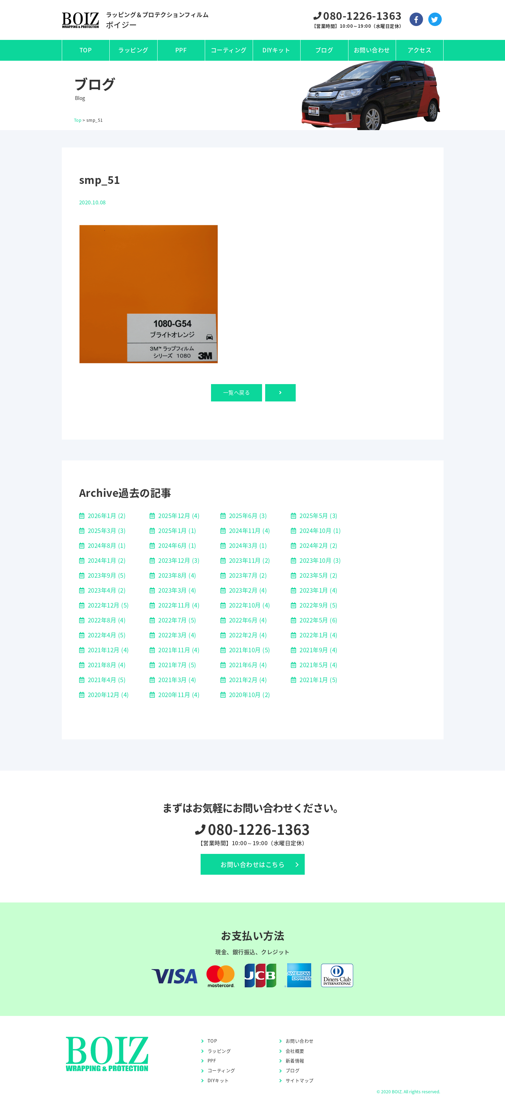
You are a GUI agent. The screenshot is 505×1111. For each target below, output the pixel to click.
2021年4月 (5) (106, 679)
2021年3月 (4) (176, 679)
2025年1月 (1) (176, 530)
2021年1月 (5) (318, 679)
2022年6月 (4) (247, 620)
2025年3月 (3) (106, 530)
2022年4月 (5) (106, 634)
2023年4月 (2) (106, 590)
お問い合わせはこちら (252, 864)
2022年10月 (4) (248, 605)
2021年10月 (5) (248, 649)
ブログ (324, 49)
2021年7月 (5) (176, 664)
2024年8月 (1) (106, 545)
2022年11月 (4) (178, 605)
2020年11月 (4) (178, 694)
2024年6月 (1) (176, 545)
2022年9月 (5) (318, 605)
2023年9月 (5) (106, 575)
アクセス (419, 49)
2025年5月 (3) (318, 515)
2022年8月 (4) (106, 620)
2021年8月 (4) (106, 664)
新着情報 (295, 1060)
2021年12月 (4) (107, 649)
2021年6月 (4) (247, 664)
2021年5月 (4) (318, 664)
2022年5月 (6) (318, 620)
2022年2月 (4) (247, 634)
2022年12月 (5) (107, 605)
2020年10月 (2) (248, 694)
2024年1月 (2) (106, 560)
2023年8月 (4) (176, 575)
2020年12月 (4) (107, 694)
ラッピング (133, 49)
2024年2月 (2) (318, 545)
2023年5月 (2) (318, 575)
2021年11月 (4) (178, 649)
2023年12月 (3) (178, 560)
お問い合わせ (372, 49)
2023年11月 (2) (248, 560)
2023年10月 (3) (319, 560)
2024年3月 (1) (247, 545)
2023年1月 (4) (318, 590)
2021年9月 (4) (318, 649)
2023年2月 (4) (247, 590)
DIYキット (276, 49)
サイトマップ (300, 1080)
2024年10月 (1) (319, 530)
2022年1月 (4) (318, 634)
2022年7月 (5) (176, 620)
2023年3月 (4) (176, 590)
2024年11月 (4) (248, 530)
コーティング (229, 49)
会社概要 (295, 1051)
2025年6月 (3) (247, 515)
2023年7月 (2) (247, 575)
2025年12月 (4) (178, 515)
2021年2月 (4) (247, 679)
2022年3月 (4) (176, 634)
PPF (181, 49)
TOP (85, 49)
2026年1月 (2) (106, 515)
